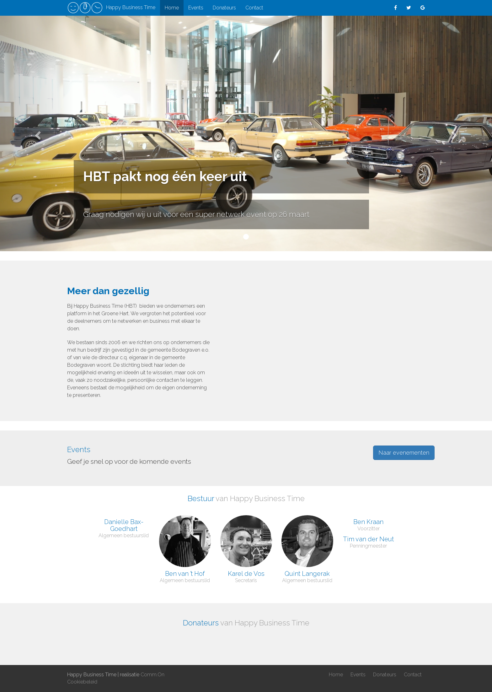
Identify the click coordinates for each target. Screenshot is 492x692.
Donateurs (224, 8)
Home (172, 8)
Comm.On (152, 675)
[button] (37, 133)
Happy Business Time (111, 8)
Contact (254, 8)
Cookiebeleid (82, 682)
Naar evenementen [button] (403, 452)
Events (195, 8)
